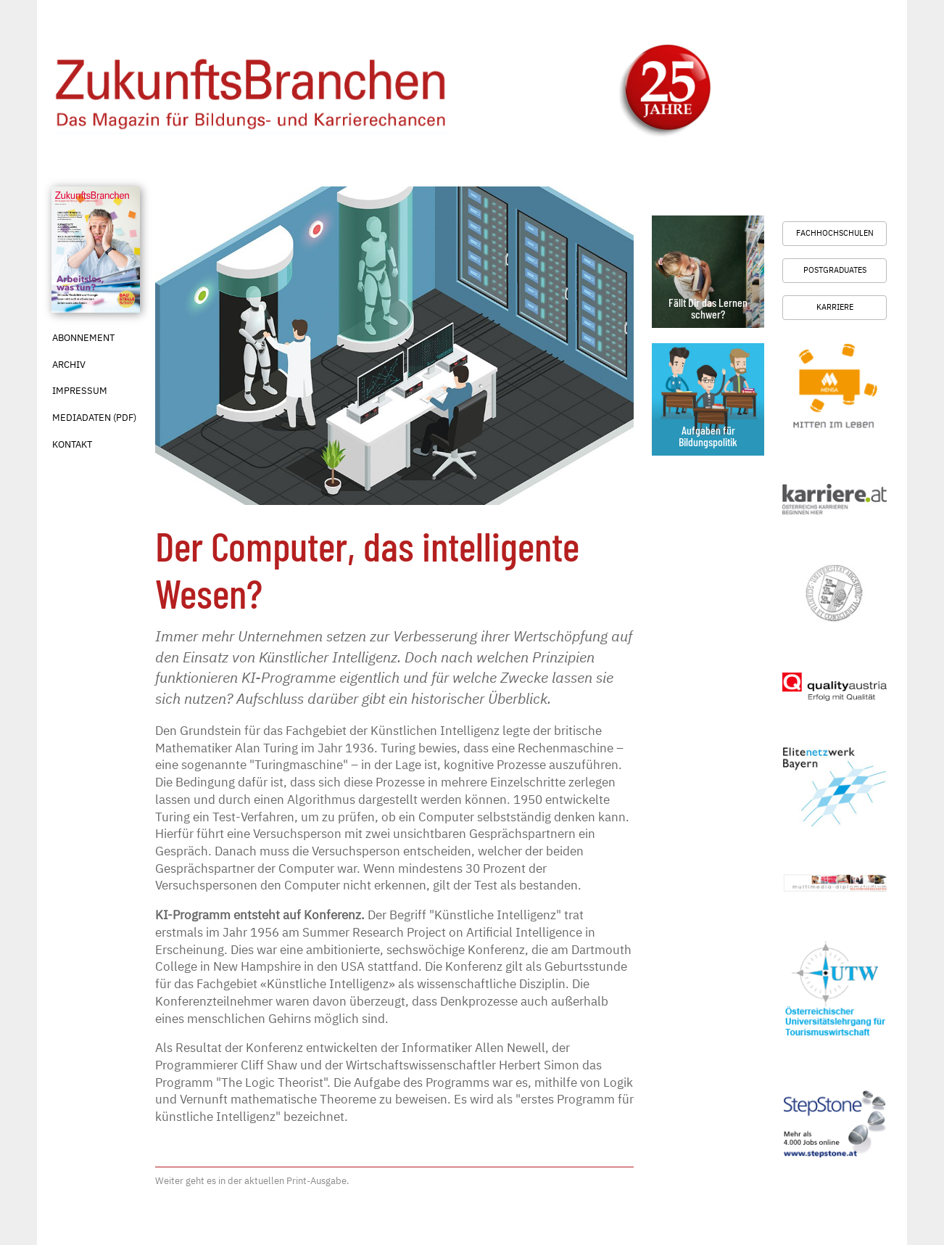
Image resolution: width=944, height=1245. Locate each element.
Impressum (79, 391)
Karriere (834, 307)
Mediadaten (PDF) (94, 417)
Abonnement (83, 338)
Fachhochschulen (835, 233)
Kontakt (72, 444)
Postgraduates (834, 270)
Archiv (69, 364)
